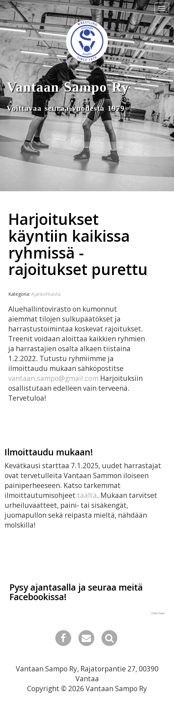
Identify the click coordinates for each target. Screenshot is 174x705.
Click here (157, 613)
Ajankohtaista (46, 294)
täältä (87, 495)
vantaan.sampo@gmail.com (53, 378)
